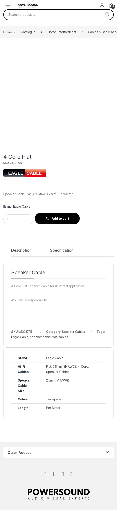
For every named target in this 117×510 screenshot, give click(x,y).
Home (7, 32)
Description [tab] (21, 250)
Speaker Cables (73, 331)
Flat (48, 366)
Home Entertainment (62, 32)
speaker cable (40, 337)
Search (107, 15)
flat (54, 337)
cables (63, 337)
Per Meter (53, 408)
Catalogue (28, 32)
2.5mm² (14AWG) (64, 366)
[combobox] (52, 15)
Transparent (54, 399)
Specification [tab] (61, 250)
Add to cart (60, 218)
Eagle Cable (21, 206)
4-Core (83, 366)
